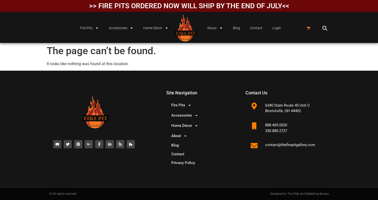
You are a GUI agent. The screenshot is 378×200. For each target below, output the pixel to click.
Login (276, 28)
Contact (256, 28)
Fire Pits (89, 28)
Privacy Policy (183, 163)
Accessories (121, 28)
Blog (236, 28)
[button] (325, 28)
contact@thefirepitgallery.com (290, 145)
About (215, 28)
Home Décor (155, 28)
